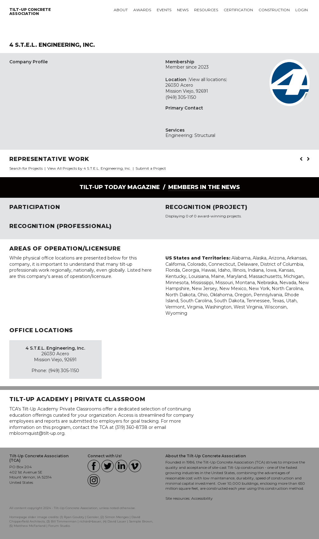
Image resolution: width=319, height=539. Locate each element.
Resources (206, 9)
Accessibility (202, 498)
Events (164, 9)
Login (301, 9)
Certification (238, 9)
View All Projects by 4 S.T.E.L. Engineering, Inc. (89, 168)
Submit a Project (151, 168)
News (182, 9)
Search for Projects (26, 168)
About (121, 9)
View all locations (207, 79)
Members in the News (204, 187)
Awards (142, 9)
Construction (274, 9)
